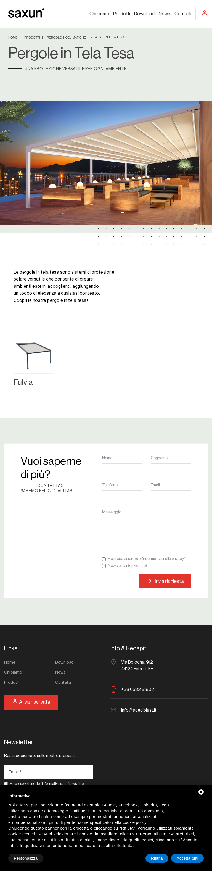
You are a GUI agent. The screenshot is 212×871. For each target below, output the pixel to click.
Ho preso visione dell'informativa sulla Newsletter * (48, 783)
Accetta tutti (187, 858)
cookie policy (135, 822)
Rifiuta (157, 858)
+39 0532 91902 (137, 689)
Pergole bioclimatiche (67, 37)
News (164, 13)
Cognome (159, 458)
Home (13, 37)
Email (155, 485)
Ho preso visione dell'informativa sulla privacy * (147, 559)
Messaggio (111, 512)
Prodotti (121, 13)
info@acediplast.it (139, 710)
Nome (107, 458)
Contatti (182, 13)
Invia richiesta (165, 581)
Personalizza (26, 858)
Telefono (110, 485)
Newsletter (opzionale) (127, 566)
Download (144, 13)
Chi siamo (99, 13)
